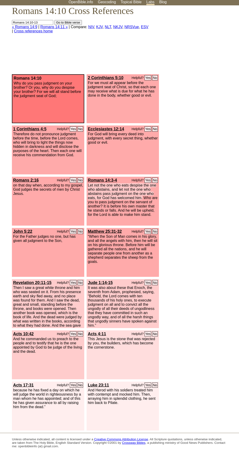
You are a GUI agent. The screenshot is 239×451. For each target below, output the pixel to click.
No (155, 78)
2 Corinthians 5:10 (105, 77)
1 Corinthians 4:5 (29, 129)
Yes (148, 78)
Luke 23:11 (98, 385)
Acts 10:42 (23, 334)
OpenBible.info (81, 2)
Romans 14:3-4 (102, 180)
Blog (163, 2)
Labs (150, 2)
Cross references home (33, 31)
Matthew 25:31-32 (105, 231)
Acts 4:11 (97, 334)
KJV (99, 27)
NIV (91, 27)
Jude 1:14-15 (100, 282)
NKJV (117, 27)
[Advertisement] (192, 41)
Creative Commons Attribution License (121, 439)
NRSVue (131, 27)
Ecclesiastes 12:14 (106, 129)
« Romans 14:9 (24, 27)
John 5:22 (22, 231)
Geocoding (107, 2)
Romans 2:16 (26, 180)
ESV (144, 27)
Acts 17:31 (23, 385)
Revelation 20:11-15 (32, 282)
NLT (108, 27)
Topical (131, 2)
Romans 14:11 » (54, 27)
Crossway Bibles (133, 442)
